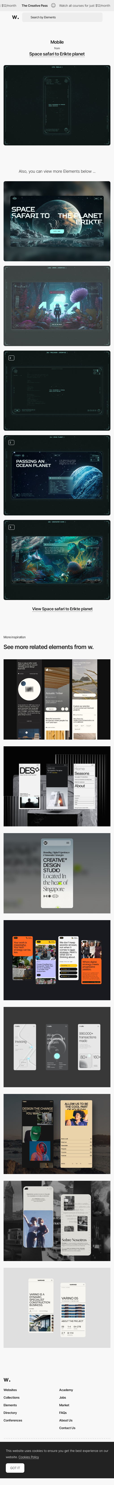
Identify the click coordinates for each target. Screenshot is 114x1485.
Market (64, 1405)
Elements (10, 1405)
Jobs (62, 1397)
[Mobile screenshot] (57, 1134)
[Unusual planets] (57, 475)
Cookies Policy (29, 1457)
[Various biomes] (57, 560)
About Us (65, 1420)
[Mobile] (57, 699)
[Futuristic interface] (57, 391)
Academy (66, 1390)
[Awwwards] (15, 17)
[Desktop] (57, 221)
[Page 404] (57, 306)
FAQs (63, 1413)
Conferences (13, 1420)
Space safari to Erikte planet (57, 54)
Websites (10, 1390)
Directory (10, 1413)
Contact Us (67, 1428)
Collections (11, 1397)
